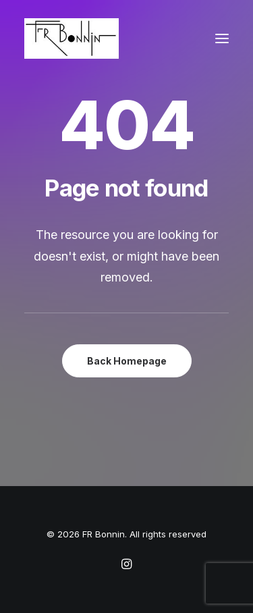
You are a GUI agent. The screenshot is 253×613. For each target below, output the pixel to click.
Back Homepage (127, 361)
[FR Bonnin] (71, 38)
